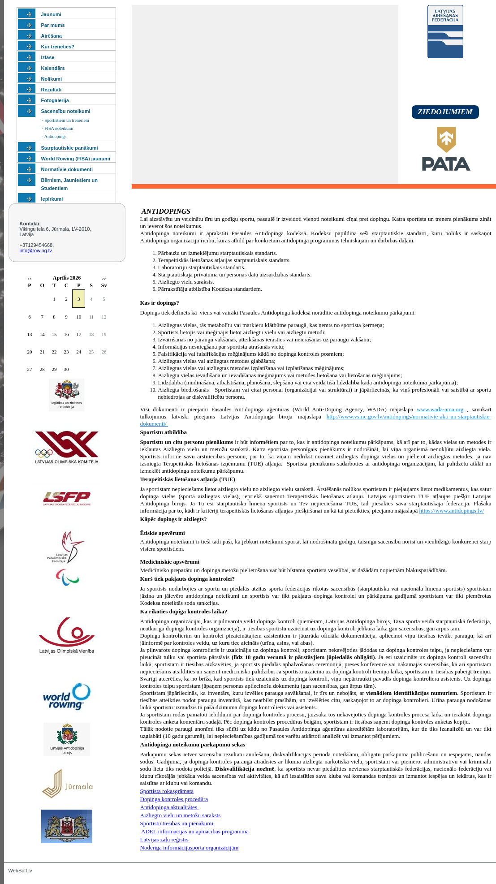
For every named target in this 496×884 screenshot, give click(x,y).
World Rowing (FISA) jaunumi (75, 158)
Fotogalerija (55, 100)
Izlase (48, 57)
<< (29, 279)
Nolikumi (51, 79)
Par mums (53, 25)
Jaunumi (51, 14)
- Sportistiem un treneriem (65, 120)
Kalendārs (53, 68)
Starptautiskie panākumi (69, 148)
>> (104, 279)
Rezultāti (51, 89)
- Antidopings (54, 136)
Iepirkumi (52, 199)
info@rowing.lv (36, 250)
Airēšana (51, 36)
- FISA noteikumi (57, 128)
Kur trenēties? (58, 46)
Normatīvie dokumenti (67, 169)
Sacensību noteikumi (66, 111)
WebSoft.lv (20, 870)
